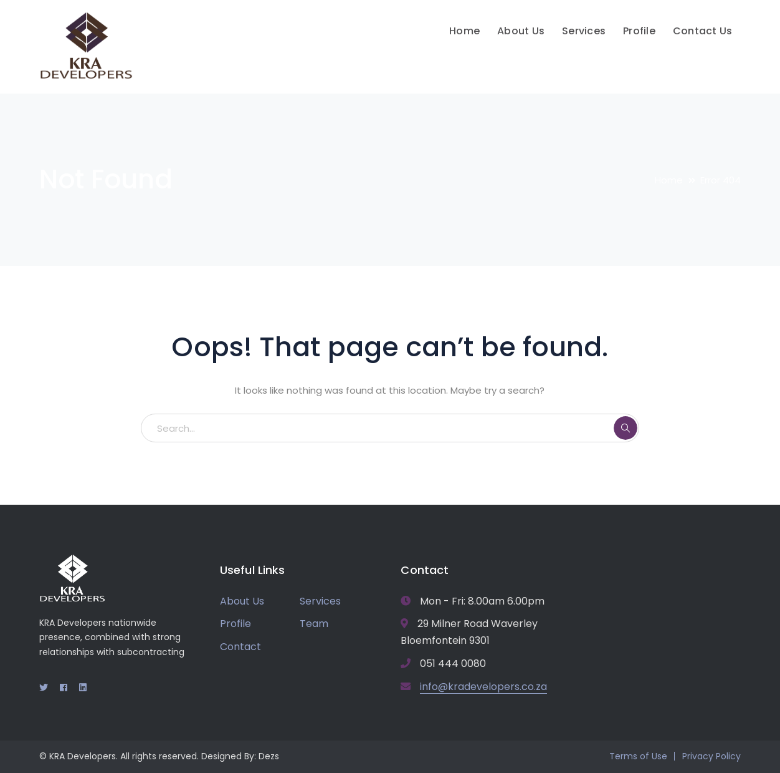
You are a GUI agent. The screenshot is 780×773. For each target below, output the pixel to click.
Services (320, 601)
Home (669, 180)
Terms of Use (638, 756)
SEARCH (625, 428)
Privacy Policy (711, 756)
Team (314, 623)
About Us (242, 601)
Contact (240, 646)
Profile (235, 623)
